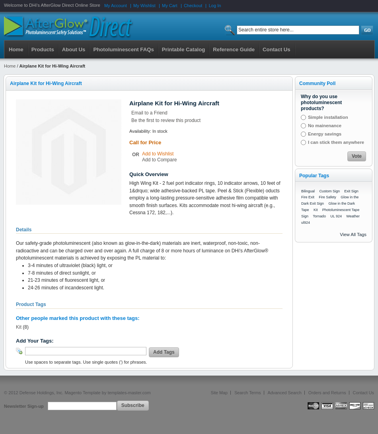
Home (16, 49)
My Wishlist (144, 5)
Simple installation (328, 117)
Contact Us (363, 392)
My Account (115, 5)
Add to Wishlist (157, 154)
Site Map (219, 392)
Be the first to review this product (166, 120)
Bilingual (308, 191)
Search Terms (247, 392)
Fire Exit (307, 197)
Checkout (193, 5)
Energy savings (324, 134)
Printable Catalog (183, 49)
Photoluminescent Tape (340, 210)
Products (42, 49)
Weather (353, 216)
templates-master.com (128, 392)
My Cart (169, 5)
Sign (304, 216)
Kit (18, 327)
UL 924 (336, 216)
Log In (215, 5)
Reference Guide (234, 49)
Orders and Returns (327, 392)
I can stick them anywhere (336, 142)
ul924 (305, 223)
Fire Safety (327, 197)
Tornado (319, 216)
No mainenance (324, 125)
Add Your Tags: (35, 341)
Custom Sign (329, 191)
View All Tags (353, 234)
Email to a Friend (149, 113)
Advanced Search (285, 392)
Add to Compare (159, 160)
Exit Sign (351, 191)
